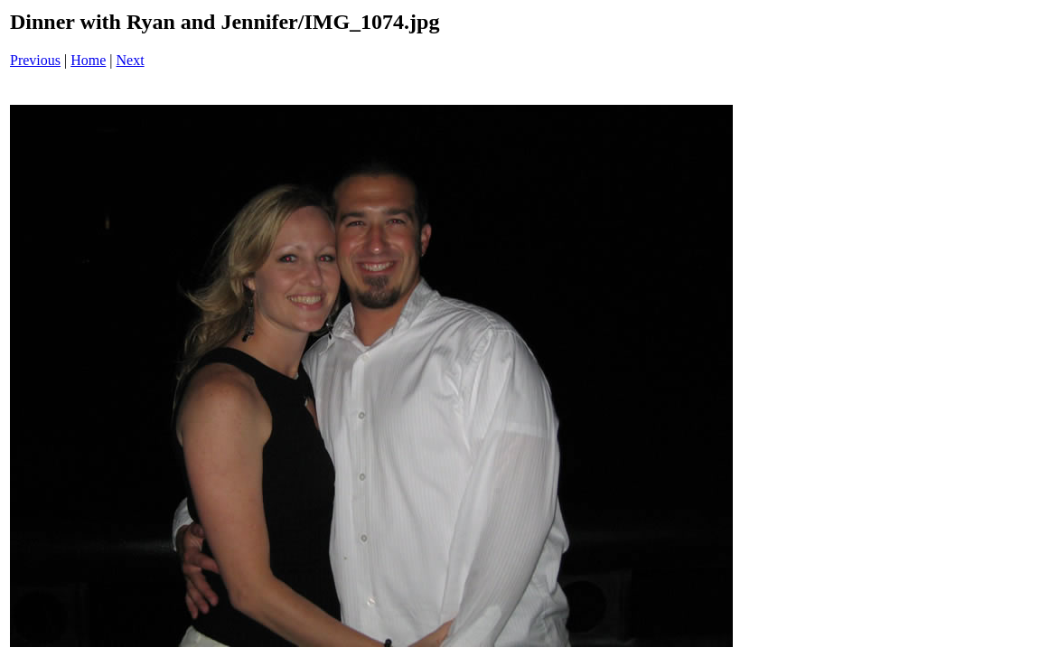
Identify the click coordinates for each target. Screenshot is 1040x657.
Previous (35, 60)
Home (88, 60)
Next (131, 60)
